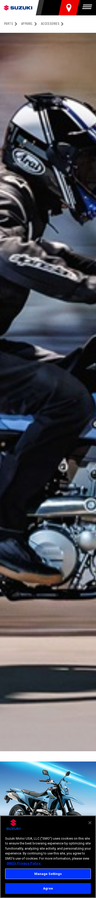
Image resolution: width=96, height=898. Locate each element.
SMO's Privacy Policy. (23, 863)
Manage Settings (48, 874)
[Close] (89, 822)
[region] (48, 857)
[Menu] (88, 7)
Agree (48, 888)
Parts (8, 23)
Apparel (27, 23)
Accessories (50, 23)
